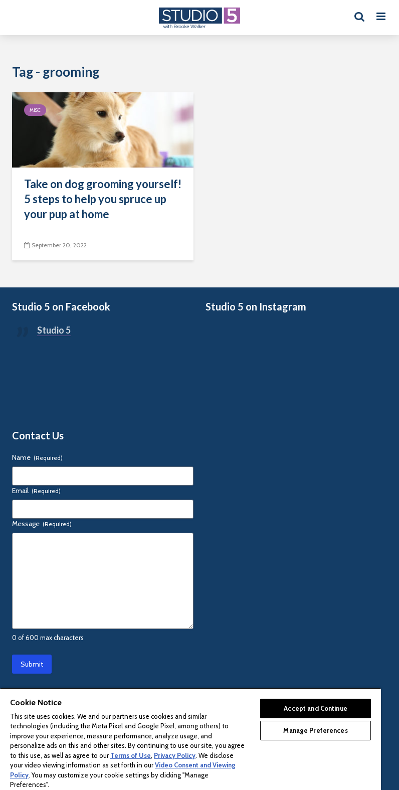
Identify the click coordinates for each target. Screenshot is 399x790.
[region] (190, 739)
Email (36, 490)
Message (42, 523)
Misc (35, 110)
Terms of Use (130, 755)
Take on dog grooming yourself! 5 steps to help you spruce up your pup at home (102, 199)
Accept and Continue (315, 708)
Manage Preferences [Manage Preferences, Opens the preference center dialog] (315, 730)
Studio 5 (54, 330)
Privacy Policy (174, 755)
